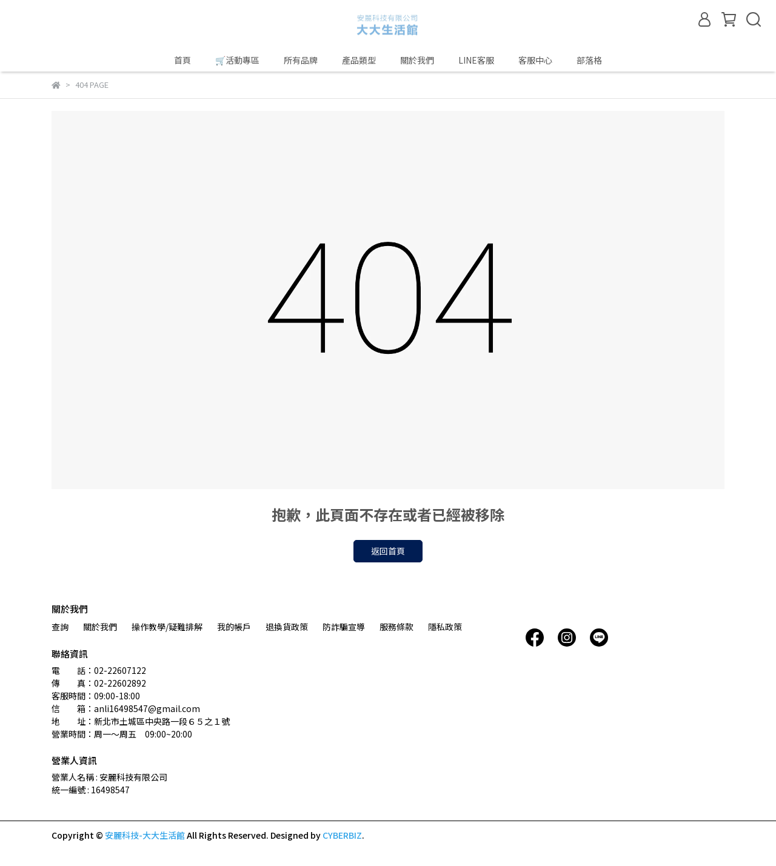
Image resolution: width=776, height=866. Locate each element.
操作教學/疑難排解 (167, 627)
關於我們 (417, 60)
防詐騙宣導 (344, 627)
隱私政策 (445, 627)
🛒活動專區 (237, 60)
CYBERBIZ (342, 835)
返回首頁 (388, 551)
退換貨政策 (287, 627)
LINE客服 (476, 60)
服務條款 (396, 627)
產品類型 (359, 60)
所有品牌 (301, 60)
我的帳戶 (234, 627)
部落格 (589, 60)
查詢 (60, 627)
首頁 (182, 60)
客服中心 (535, 60)
